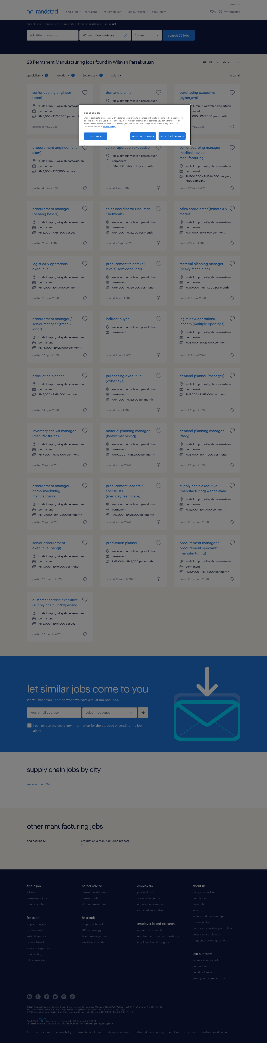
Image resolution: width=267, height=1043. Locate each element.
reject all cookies (143, 136)
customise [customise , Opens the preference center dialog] (95, 136)
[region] (135, 125)
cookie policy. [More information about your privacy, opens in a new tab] (109, 126)
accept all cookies (172, 136)
